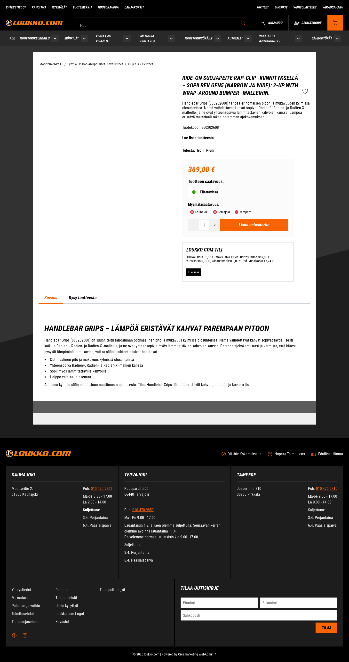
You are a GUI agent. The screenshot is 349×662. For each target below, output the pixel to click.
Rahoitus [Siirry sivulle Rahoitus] (39, 7)
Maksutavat (21, 601)
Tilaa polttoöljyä (112, 593)
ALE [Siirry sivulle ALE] (12, 38)
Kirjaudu (272, 22)
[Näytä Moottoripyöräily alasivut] (217, 38)
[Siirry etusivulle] (34, 22)
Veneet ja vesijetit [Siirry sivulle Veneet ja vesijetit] (103, 38)
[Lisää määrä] (214, 225)
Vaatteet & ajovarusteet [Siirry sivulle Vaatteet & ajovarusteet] (270, 38)
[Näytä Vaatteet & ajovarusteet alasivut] (298, 38)
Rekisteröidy (308, 22)
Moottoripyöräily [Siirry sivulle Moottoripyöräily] (198, 38)
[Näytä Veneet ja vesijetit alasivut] (127, 38)
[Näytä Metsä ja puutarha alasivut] (171, 38)
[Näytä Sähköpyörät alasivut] (337, 38)
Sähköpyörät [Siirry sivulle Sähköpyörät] (322, 38)
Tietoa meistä (66, 601)
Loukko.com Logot (70, 617)
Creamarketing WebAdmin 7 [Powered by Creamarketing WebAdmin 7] (197, 658)
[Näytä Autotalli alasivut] (248, 38)
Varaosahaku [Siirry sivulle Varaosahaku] (332, 7)
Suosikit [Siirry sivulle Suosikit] (281, 7)
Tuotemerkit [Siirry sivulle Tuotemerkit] (82, 7)
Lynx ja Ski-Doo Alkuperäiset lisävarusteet (95, 64)
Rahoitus (62, 593)
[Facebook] (14, 639)
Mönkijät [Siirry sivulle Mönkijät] (71, 38)
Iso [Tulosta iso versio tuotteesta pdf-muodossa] (199, 150)
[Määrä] (204, 225)
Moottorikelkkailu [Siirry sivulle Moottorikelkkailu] (35, 38)
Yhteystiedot (21, 593)
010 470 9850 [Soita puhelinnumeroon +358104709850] (143, 513)
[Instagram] (25, 639)
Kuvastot (62, 625)
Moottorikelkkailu (51, 64)
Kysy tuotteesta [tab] (83, 297)
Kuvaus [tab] (50, 297)
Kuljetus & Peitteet (140, 64)
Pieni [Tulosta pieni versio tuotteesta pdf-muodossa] (210, 150)
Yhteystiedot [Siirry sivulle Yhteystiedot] (16, 7)
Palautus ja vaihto (26, 609)
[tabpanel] (174, 356)
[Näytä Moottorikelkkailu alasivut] (55, 38)
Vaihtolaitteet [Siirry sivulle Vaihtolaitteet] (305, 7)
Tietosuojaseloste (26, 625)
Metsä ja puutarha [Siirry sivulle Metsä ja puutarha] (147, 38)
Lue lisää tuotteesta (198, 138)
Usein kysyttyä (67, 609)
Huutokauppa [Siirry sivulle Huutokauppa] (108, 7)
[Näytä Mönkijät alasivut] (84, 38)
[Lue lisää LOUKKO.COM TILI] (193, 272)
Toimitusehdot (23, 617)
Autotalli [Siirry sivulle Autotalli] (235, 38)
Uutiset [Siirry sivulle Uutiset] (263, 7)
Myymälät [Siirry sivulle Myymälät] (59, 7)
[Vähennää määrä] (193, 225)
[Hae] (161, 22)
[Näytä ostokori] (335, 22)
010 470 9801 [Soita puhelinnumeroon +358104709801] (101, 492)
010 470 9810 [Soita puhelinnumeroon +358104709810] (326, 492)
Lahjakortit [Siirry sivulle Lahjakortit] (134, 7)
